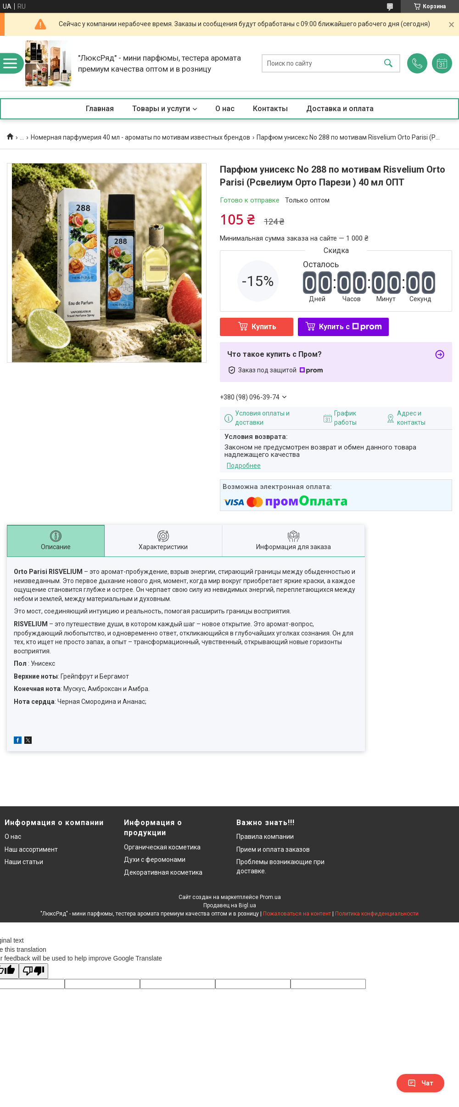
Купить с (350, 326)
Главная (100, 108)
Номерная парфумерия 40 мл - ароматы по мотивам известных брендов (140, 137)
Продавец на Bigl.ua (229, 905)
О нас (225, 108)
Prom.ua (270, 897)
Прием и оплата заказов (273, 849)
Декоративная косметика (163, 872)
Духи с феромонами (154, 859)
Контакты (270, 108)
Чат (420, 1083)
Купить (264, 326)
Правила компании (265, 836)
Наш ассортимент (31, 849)
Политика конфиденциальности (377, 913)
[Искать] (388, 63)
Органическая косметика (162, 847)
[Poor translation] (33, 971)
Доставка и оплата (340, 108)
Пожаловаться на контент (297, 913)
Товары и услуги (161, 108)
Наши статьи (24, 861)
